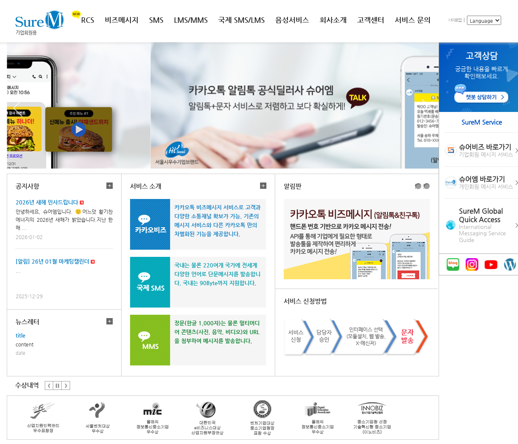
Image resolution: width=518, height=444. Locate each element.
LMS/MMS (191, 20)
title (20, 335)
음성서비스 (292, 20)
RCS (87, 20)
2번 (424, 186)
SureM (40, 20)
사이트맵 (454, 20)
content (24, 344)
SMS (156, 20)
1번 (415, 186)
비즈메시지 (121, 20)
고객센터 (370, 20)
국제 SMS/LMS (241, 20)
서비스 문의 (413, 20)
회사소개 (333, 20)
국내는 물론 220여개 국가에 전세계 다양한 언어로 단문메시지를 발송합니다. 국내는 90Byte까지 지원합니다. (217, 274)
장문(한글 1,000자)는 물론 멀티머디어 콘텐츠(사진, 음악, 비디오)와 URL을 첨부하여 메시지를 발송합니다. (217, 332)
